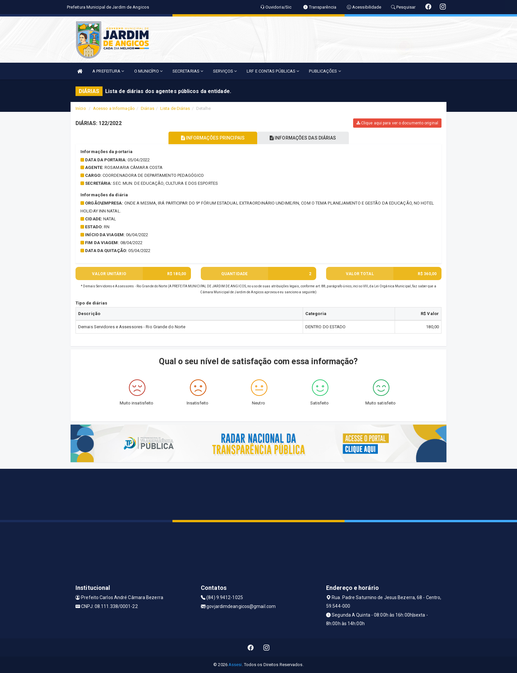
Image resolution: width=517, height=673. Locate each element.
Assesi (235, 664)
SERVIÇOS (225, 71)
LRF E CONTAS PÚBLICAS (273, 71)
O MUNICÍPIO (148, 71)
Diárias (147, 108)
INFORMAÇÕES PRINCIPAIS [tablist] (211, 138)
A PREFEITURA (108, 71)
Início (81, 108)
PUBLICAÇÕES (325, 71)
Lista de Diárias (175, 108)
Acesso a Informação (114, 108)
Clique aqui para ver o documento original (397, 123)
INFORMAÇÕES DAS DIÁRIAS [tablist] (304, 138)
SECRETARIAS (187, 71)
